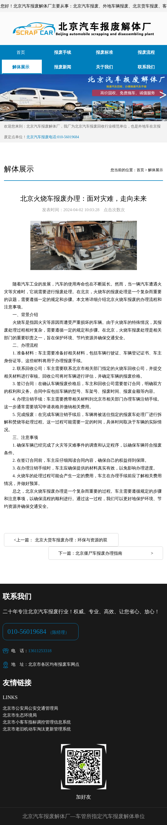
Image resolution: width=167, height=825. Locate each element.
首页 (21, 52)
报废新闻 (62, 67)
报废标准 (104, 52)
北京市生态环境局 (20, 715)
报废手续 (62, 52)
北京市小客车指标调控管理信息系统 (37, 722)
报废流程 (146, 52)
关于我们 (104, 67)
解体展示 (20, 67)
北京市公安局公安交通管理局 (30, 708)
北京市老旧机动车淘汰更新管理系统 (37, 729)
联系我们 (146, 67)
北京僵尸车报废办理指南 (98, 553)
